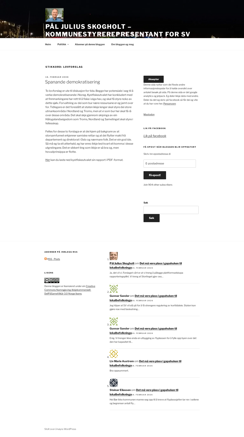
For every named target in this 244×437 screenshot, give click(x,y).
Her (47, 160)
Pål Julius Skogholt (122, 263)
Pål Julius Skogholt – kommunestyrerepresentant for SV (118, 30)
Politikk (63, 44)
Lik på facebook (155, 128)
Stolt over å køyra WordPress (60, 429)
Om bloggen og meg (122, 44)
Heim (48, 44)
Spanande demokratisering (72, 81)
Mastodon (149, 114)
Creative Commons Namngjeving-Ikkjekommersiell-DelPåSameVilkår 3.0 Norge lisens (69, 290)
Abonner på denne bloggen (90, 44)
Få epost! (155, 175)
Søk (146, 202)
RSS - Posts (52, 259)
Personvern (169, 103)
